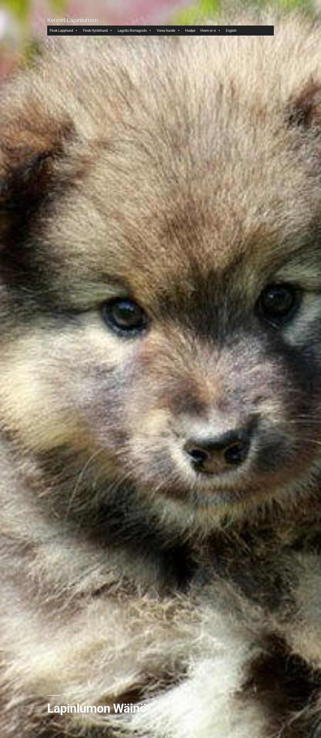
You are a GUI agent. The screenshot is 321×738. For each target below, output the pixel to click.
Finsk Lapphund (64, 31)
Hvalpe (190, 31)
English (231, 31)
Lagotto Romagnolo (135, 31)
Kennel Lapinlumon (72, 20)
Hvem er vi (210, 31)
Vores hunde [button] (168, 31)
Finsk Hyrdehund (98, 31)
